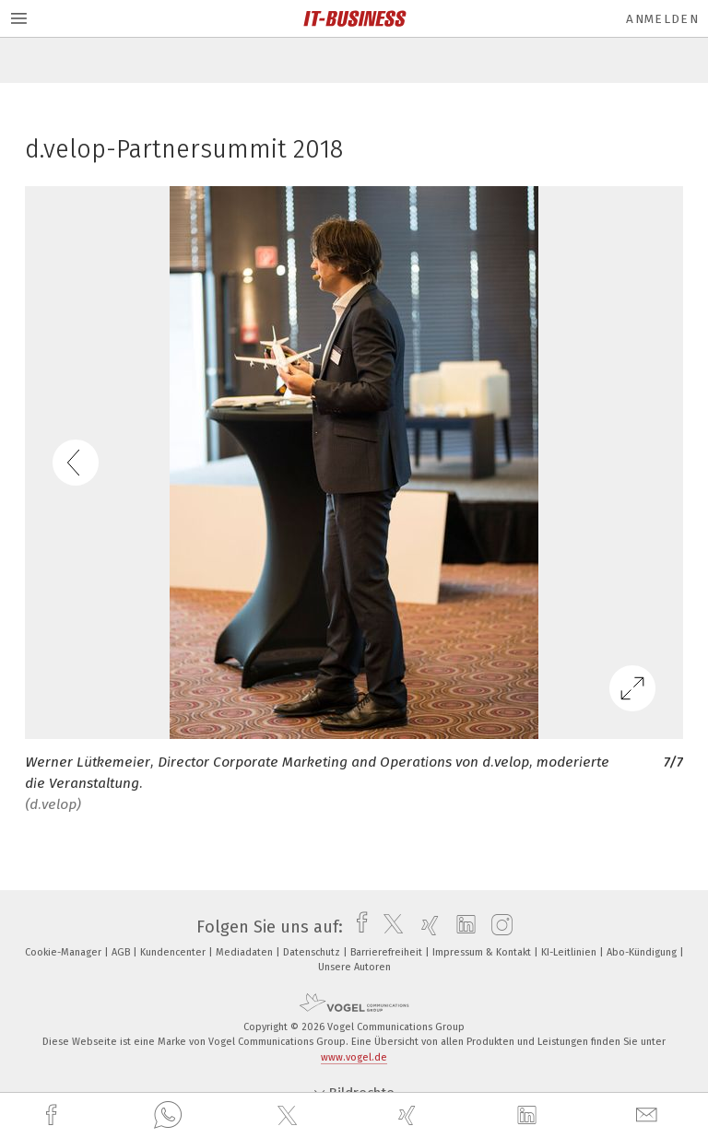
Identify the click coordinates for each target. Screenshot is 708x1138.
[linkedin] (529, 1116)
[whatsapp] (168, 1116)
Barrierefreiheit (387, 952)
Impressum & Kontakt (483, 952)
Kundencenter (174, 952)
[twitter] (289, 1116)
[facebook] (53, 1115)
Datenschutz (313, 952)
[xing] (409, 1115)
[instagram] (497, 927)
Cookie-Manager (64, 952)
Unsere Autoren (354, 967)
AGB (122, 952)
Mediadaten (246, 952)
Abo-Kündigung (643, 952)
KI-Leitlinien (570, 952)
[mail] (649, 1115)
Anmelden (662, 19)
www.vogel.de (354, 1057)
